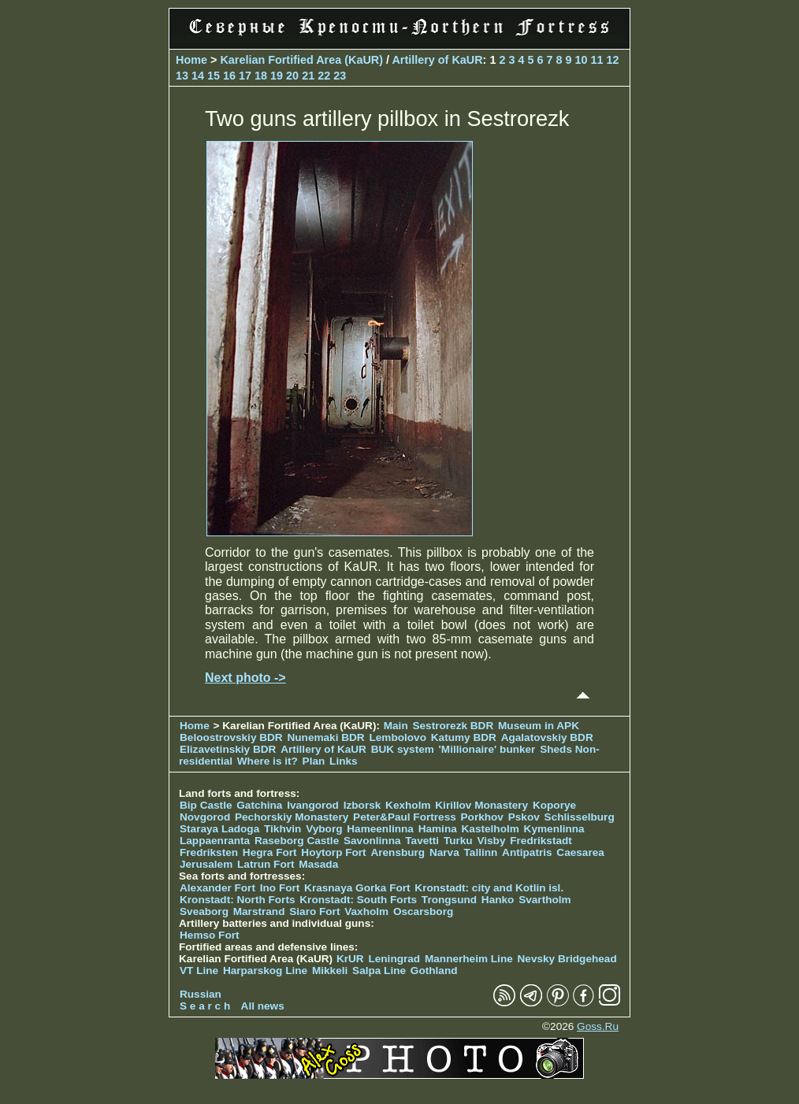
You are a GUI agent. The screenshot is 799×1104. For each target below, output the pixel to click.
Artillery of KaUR (437, 60)
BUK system (402, 749)
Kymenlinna (554, 829)
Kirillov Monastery (481, 805)
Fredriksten (209, 852)
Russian (200, 994)
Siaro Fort (314, 911)
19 (276, 75)
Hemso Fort (210, 935)
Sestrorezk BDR (452, 726)
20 (292, 75)
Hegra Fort (270, 852)
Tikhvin (282, 829)
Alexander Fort (217, 888)
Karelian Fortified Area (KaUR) (301, 60)
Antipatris (527, 852)
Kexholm (407, 805)
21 (308, 75)
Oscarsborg (423, 911)
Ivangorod (313, 805)
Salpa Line (379, 970)
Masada (318, 864)
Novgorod (205, 817)
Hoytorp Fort (333, 852)
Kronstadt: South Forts (358, 900)
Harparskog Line (265, 970)
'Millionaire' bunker (487, 749)
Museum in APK (538, 726)
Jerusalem (206, 864)
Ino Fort (280, 888)
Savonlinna (372, 841)
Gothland (434, 970)
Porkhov (482, 817)
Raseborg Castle (297, 841)
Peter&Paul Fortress (404, 817)
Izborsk (362, 805)
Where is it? (267, 761)
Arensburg (397, 852)
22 (324, 75)
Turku (458, 841)
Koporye (554, 805)
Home (191, 60)
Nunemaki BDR (325, 737)
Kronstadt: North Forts (239, 900)
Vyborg (324, 829)
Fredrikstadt (541, 841)
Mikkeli (329, 970)
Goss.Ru (598, 1026)
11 (597, 60)
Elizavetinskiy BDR (228, 749)
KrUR (350, 959)
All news (262, 1006)
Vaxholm (366, 911)
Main (396, 726)
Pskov (524, 817)
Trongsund (449, 900)
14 (197, 75)
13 (182, 75)
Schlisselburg (579, 817)
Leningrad (394, 959)
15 (213, 75)
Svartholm (544, 900)
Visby (491, 841)
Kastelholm (490, 829)
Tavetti (422, 841)
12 (613, 60)
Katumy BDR (463, 737)
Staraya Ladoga (219, 829)
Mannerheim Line (469, 959)
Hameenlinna (380, 829)
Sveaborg (204, 911)
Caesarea (580, 852)
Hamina (437, 829)
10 (581, 60)
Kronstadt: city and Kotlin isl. (488, 888)
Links (343, 761)
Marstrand (259, 911)
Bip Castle (206, 805)
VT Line (199, 970)
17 (245, 75)
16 (229, 75)
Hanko (498, 900)
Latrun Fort (266, 864)
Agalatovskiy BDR (547, 737)
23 (339, 75)
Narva (444, 852)
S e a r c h (205, 1006)
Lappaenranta (215, 841)
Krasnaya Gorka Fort (357, 888)
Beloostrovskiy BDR (231, 737)
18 (261, 75)
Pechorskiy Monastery (291, 817)
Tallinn (481, 852)
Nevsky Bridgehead (567, 959)
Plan (314, 761)
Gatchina (259, 805)
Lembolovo (397, 737)
